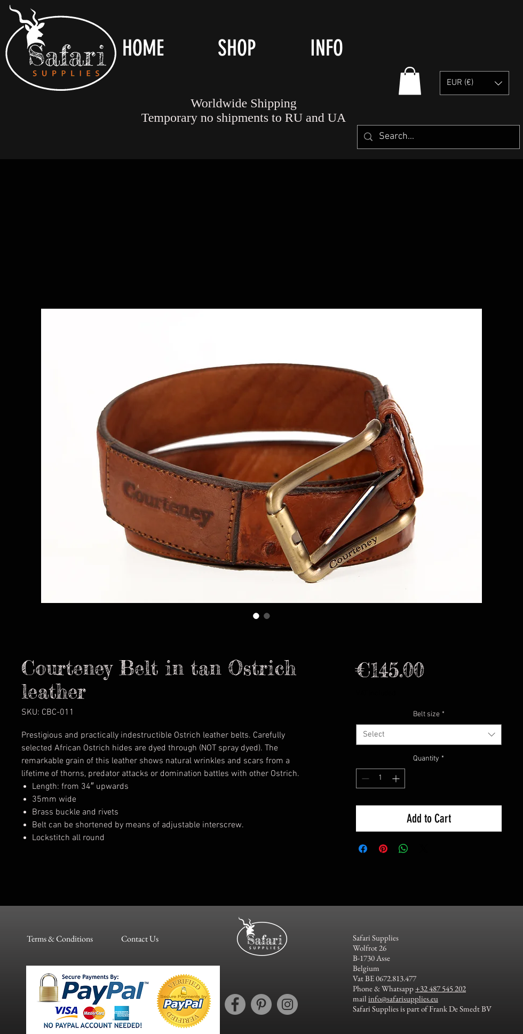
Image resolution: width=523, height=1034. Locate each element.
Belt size (429, 714)
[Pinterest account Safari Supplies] (261, 1004)
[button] (256, 48)
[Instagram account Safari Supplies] (287, 1004)
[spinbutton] (380, 778)
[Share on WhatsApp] (403, 848)
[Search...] (438, 137)
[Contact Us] (139, 939)
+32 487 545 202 (440, 988)
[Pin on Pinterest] (383, 848)
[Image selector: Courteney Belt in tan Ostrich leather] (256, 615)
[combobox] (429, 734)
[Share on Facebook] (362, 848)
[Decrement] (364, 778)
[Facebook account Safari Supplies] (235, 1004)
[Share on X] (423, 848)
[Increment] (396, 778)
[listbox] (474, 83)
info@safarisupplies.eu (403, 998)
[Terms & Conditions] (59, 939)
